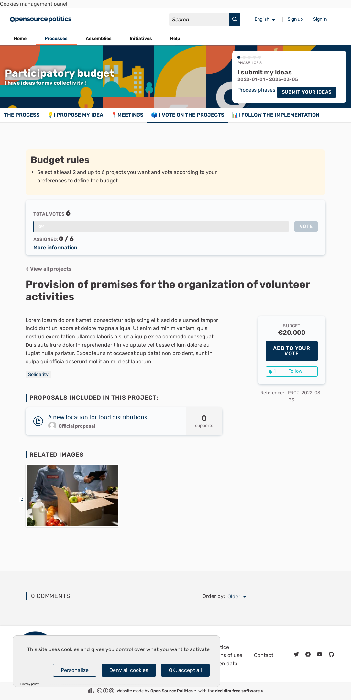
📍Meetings (127, 115)
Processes (56, 38)
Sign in (320, 19)
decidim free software (239, 690)
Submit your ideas (307, 92)
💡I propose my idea (75, 115)
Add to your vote (291, 350)
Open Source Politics (173, 690)
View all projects (48, 269)
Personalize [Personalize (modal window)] (75, 670)
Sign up (295, 19)
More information (55, 247)
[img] (27, 269)
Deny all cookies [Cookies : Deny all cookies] (128, 670)
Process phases (256, 90)
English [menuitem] (262, 19)
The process (21, 115)
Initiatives (141, 38)
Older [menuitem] (233, 596)
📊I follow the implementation (275, 115)
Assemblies (99, 38)
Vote (306, 226)
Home (20, 38)
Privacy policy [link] (29, 684)
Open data (224, 663)
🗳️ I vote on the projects (187, 115)
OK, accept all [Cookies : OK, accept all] (185, 670)
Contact (263, 655)
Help (175, 38)
